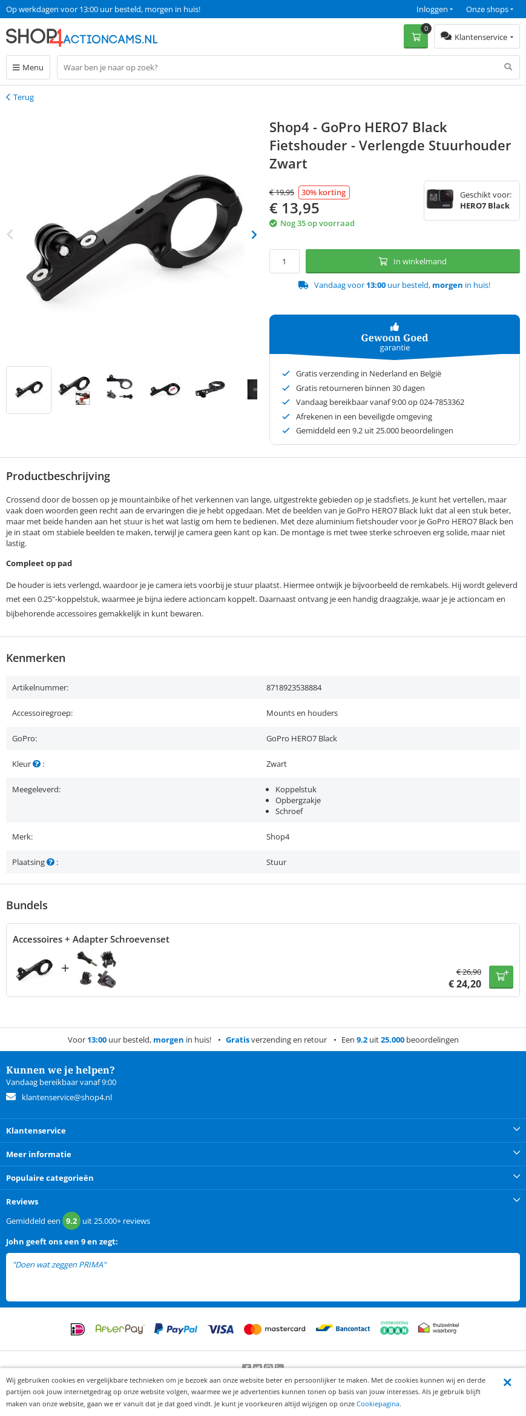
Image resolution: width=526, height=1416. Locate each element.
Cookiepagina (378, 1403)
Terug (23, 97)
